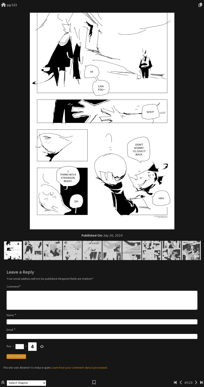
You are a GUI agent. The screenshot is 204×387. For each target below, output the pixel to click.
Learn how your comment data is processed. (79, 367)
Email (10, 330)
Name (10, 315)
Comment (13, 287)
